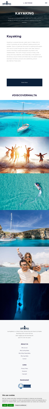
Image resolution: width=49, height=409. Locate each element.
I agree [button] (4, 405)
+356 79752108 (27, 3)
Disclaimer (24, 371)
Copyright (24, 374)
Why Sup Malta (24, 356)
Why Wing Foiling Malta (24, 353)
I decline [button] (11, 405)
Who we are (24, 347)
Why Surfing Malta (24, 350)
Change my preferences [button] (20, 405)
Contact (24, 358)
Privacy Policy (24, 368)
